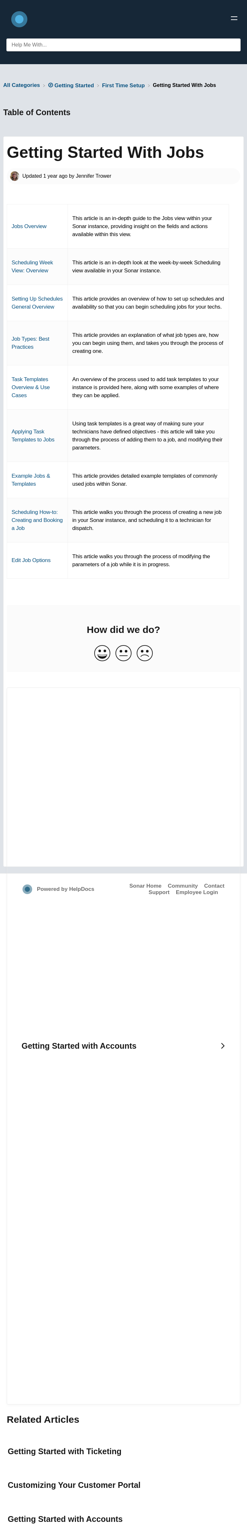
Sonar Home (145, 886)
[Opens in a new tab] (28, 889)
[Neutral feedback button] (123, 653)
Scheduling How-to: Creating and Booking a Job (37, 520)
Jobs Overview (29, 226)
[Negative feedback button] (145, 653)
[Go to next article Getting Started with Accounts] (123, 1045)
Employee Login (197, 892)
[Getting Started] (72, 85)
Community (183, 886)
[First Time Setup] (124, 85)
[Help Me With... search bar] (123, 44)
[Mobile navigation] (234, 19)
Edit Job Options (31, 560)
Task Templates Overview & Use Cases (31, 387)
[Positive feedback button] (102, 653)
